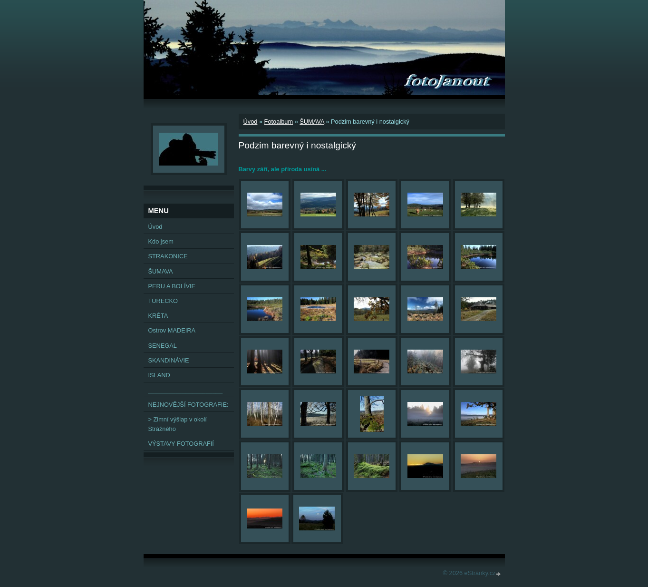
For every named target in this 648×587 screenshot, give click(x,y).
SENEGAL (162, 345)
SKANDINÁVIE (168, 360)
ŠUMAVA (312, 121)
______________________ (185, 389)
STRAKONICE (168, 256)
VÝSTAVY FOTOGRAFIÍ (181, 443)
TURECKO (163, 300)
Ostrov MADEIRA (172, 330)
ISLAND (159, 375)
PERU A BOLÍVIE (172, 286)
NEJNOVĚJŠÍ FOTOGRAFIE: (188, 404)
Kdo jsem (161, 241)
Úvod (250, 121)
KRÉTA (158, 315)
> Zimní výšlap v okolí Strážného (177, 424)
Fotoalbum (278, 121)
